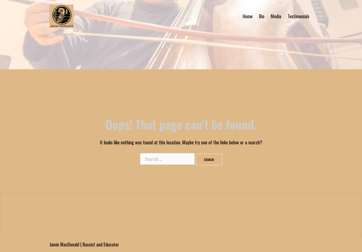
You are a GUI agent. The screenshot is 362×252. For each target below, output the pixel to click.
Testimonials (298, 16)
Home (248, 16)
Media (276, 16)
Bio (261, 16)
